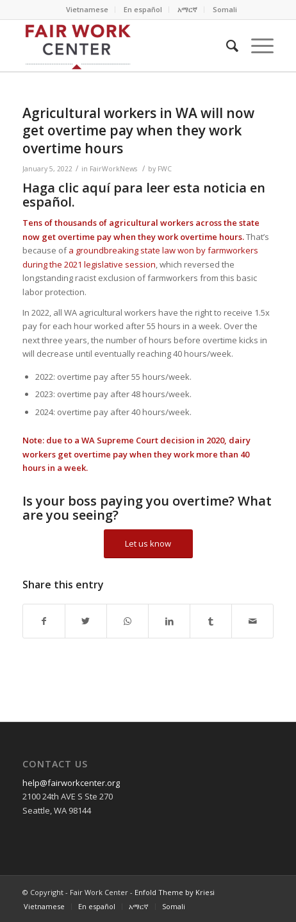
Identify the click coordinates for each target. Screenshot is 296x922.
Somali (225, 9)
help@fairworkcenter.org (71, 783)
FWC (165, 168)
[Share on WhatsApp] (127, 621)
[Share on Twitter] (85, 621)
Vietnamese (87, 9)
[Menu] (256, 45)
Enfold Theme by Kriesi (175, 892)
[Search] (225, 45)
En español (143, 9)
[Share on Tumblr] (210, 621)
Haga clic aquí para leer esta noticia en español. (143, 194)
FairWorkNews (113, 168)
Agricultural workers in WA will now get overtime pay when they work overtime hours (138, 130)
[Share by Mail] (252, 621)
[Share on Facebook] (44, 621)
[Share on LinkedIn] (169, 621)
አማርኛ (187, 9)
